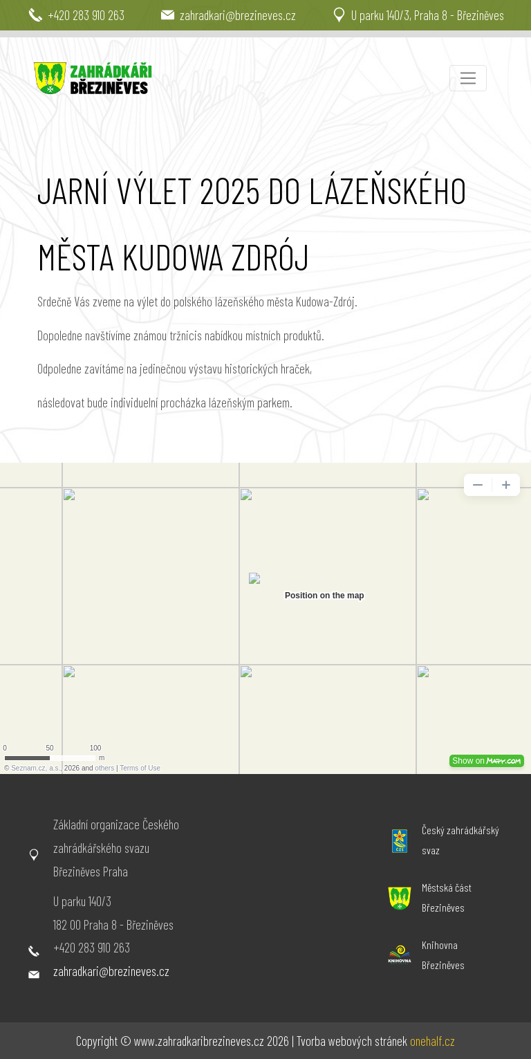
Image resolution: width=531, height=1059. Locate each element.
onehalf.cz (432, 1041)
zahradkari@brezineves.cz (111, 971)
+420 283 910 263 (91, 947)
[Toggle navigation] (468, 78)
